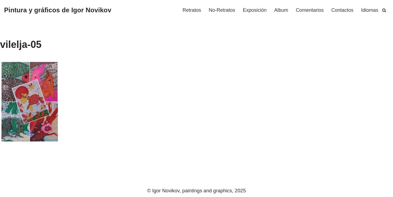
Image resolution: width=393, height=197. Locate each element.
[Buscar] (384, 10)
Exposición (255, 10)
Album (281, 10)
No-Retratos (222, 10)
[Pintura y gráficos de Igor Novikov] (57, 10)
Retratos (192, 10)
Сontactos (342, 10)
